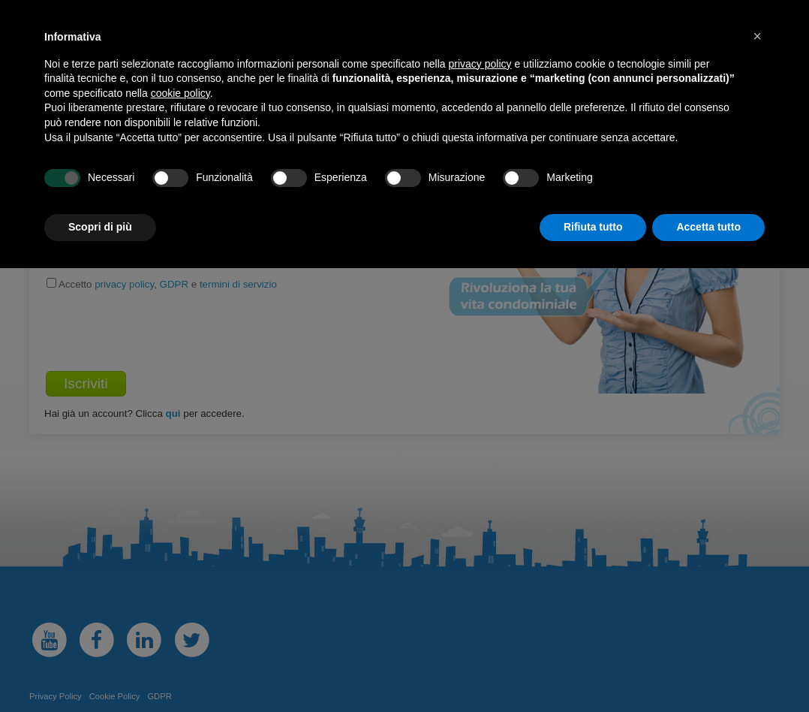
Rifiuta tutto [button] (593, 227)
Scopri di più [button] (100, 227)
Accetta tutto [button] (708, 227)
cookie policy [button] (180, 93)
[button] (757, 36)
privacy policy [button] (480, 64)
